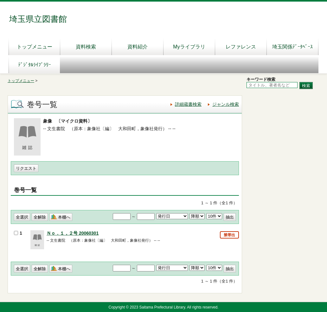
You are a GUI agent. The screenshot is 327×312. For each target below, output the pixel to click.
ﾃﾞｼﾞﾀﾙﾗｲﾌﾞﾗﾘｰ (34, 64)
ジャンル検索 (225, 104)
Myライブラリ (189, 46)
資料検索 (86, 46)
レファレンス (241, 46)
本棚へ (64, 217)
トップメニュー (34, 46)
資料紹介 (137, 46)
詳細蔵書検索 (188, 104)
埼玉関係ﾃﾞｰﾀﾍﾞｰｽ (292, 46)
